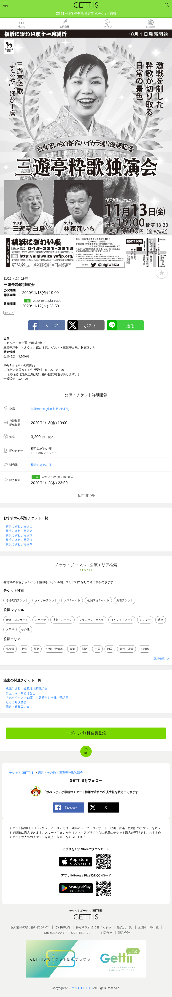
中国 (97, 649)
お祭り (10, 629)
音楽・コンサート (17, 619)
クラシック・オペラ (91, 619)
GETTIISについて (83, 932)
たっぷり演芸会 (16, 702)
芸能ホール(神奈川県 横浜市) (50, 409)
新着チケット (124, 600)
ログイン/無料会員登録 (86, 733)
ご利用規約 (62, 927)
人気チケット (72, 600)
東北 (24, 649)
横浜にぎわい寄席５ (19, 544)
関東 (36, 649)
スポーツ (40, 619)
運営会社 (124, 932)
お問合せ (106, 932)
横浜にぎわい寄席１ (19, 526)
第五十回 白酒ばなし (20, 693)
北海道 (10, 649)
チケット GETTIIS (80, 988)
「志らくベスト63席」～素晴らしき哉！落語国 (37, 697)
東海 (72, 649)
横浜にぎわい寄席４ (19, 539)
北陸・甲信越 (54, 649)
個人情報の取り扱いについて (29, 927)
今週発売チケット (17, 600)
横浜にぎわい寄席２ (19, 531)
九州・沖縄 (126, 649)
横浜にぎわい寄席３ (19, 535)
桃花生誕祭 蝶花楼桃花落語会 (26, 688)
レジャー (145, 619)
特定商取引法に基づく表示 (93, 927)
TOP (86, 753)
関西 (85, 649)
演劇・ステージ (62, 619)
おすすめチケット (46, 600)
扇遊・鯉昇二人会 (18, 706)
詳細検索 (159, 658)
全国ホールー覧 (148, 927)
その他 (25, 629)
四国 (110, 649)
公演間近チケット (98, 600)
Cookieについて (54, 932)
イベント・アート (122, 619)
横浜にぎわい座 (41, 465)
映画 (160, 619)
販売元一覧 (124, 927)
